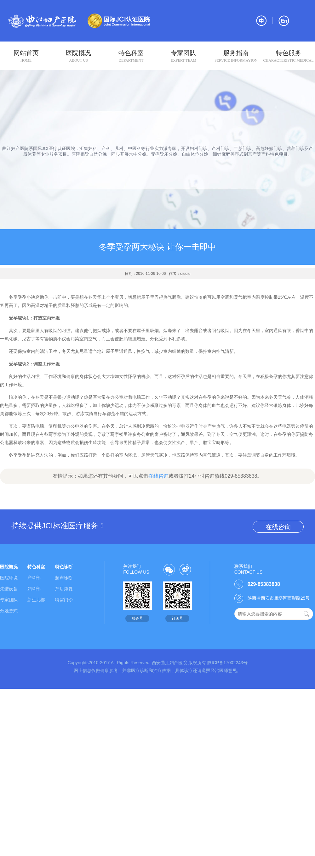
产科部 (34, 577)
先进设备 (9, 588)
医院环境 (9, 577)
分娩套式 (9, 610)
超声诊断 (64, 577)
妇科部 (34, 588)
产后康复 (64, 588)
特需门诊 (64, 599)
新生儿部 (36, 599)
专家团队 (183, 56)
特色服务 (288, 56)
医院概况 (79, 56)
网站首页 (26, 56)
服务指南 (236, 56)
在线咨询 (158, 476)
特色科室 (131, 56)
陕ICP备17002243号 (227, 662)
